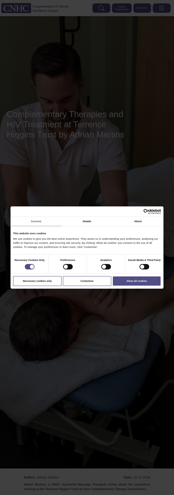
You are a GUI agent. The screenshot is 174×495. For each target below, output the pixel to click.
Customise (87, 280)
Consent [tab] (36, 221)
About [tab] (138, 221)
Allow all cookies (136, 280)
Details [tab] (87, 221)
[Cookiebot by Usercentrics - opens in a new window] (146, 211)
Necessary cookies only (37, 280)
